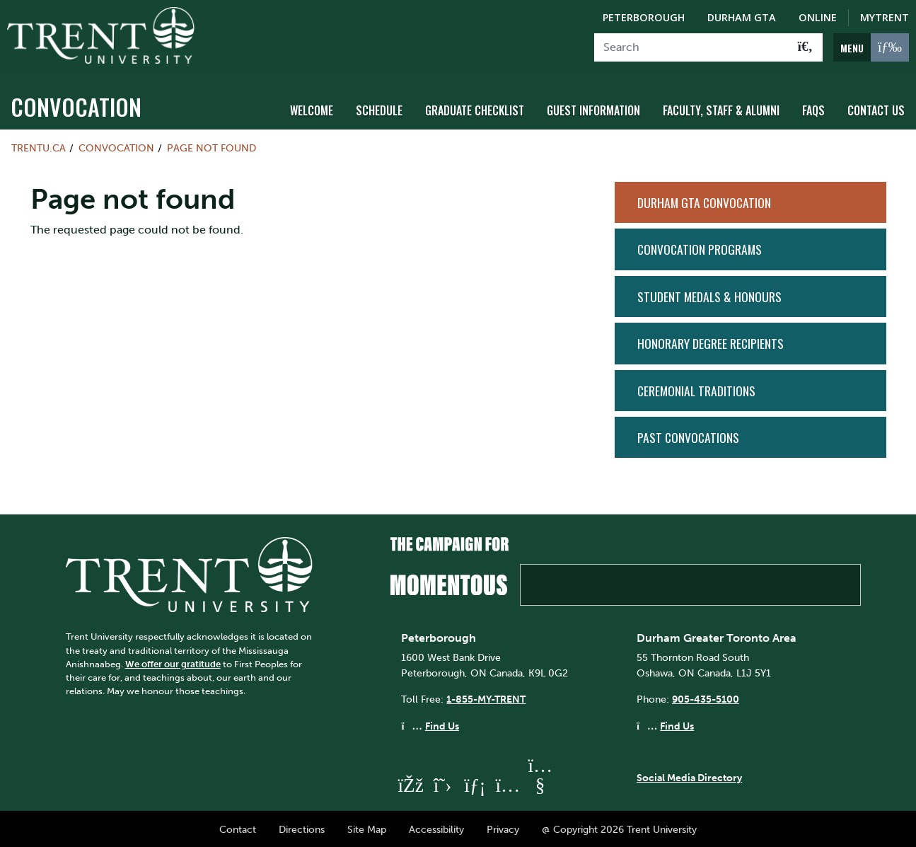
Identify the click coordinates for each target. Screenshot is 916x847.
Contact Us (876, 108)
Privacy (503, 827)
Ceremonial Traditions (696, 388)
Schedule (379, 108)
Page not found (211, 145)
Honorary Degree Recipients (710, 341)
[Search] (691, 47)
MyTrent (884, 17)
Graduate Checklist (474, 108)
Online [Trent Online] (818, 17)
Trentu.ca (38, 145)
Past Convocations (688, 435)
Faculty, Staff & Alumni (721, 108)
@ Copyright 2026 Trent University (619, 827)
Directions (302, 827)
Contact (237, 827)
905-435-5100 (705, 697)
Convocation (76, 104)
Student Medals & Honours (709, 293)
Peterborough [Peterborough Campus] (644, 17)
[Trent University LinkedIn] (475, 782)
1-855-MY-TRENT (486, 697)
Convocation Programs (699, 247)
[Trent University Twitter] (442, 782)
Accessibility (436, 827)
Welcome (311, 108)
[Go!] (805, 47)
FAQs (813, 108)
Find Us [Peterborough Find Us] (442, 723)
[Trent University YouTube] (540, 782)
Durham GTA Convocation (704, 200)
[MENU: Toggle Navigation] (871, 47)
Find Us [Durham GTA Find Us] (677, 723)
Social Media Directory (689, 775)
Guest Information (593, 108)
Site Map (366, 827)
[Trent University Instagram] (507, 782)
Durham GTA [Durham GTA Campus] (741, 17)
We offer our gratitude (173, 661)
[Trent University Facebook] (410, 782)
